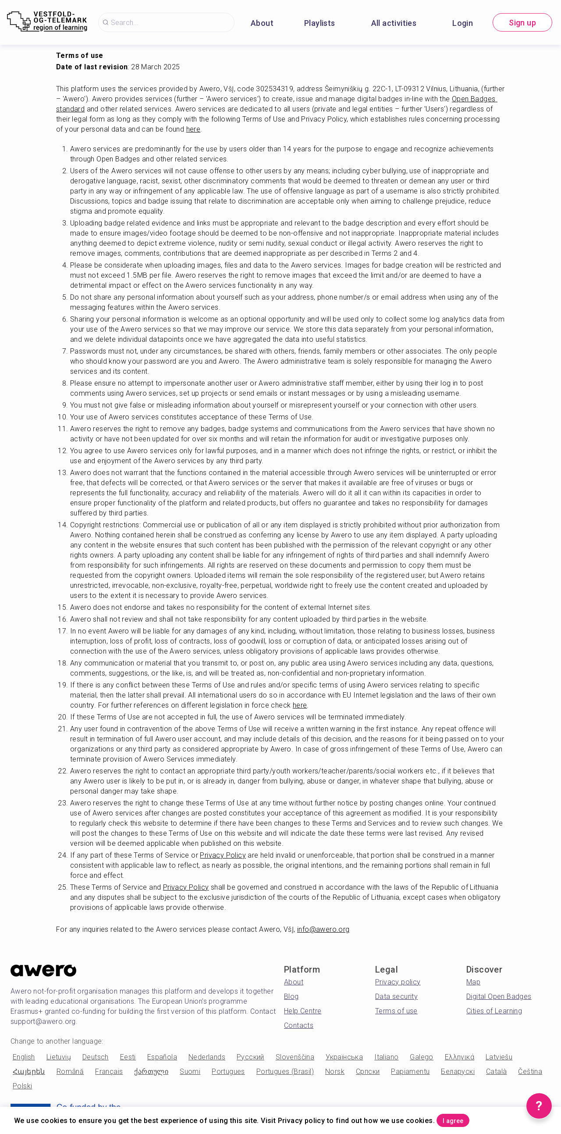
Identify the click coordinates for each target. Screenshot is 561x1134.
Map (473, 982)
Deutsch (95, 1057)
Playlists (319, 23)
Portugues (228, 1071)
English (24, 1057)
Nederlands (206, 1057)
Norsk (334, 1071)
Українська (344, 1057)
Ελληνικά (459, 1057)
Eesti (128, 1057)
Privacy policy (398, 982)
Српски (368, 1071)
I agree (465, 1118)
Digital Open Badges (499, 996)
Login (462, 23)
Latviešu (499, 1057)
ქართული (151, 1071)
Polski (22, 1086)
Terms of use (396, 1011)
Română (70, 1071)
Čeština (530, 1071)
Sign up (522, 22)
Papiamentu (410, 1071)
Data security (396, 996)
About (262, 23)
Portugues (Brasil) (285, 1071)
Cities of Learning (494, 1011)
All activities (394, 23)
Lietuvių (58, 1057)
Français (109, 1071)
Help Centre (302, 1011)
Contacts (298, 1025)
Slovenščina (295, 1057)
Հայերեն (29, 1071)
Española (162, 1057)
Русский (250, 1057)
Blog (291, 996)
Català (496, 1071)
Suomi (190, 1071)
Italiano (386, 1057)
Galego (421, 1057)
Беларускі (458, 1071)
